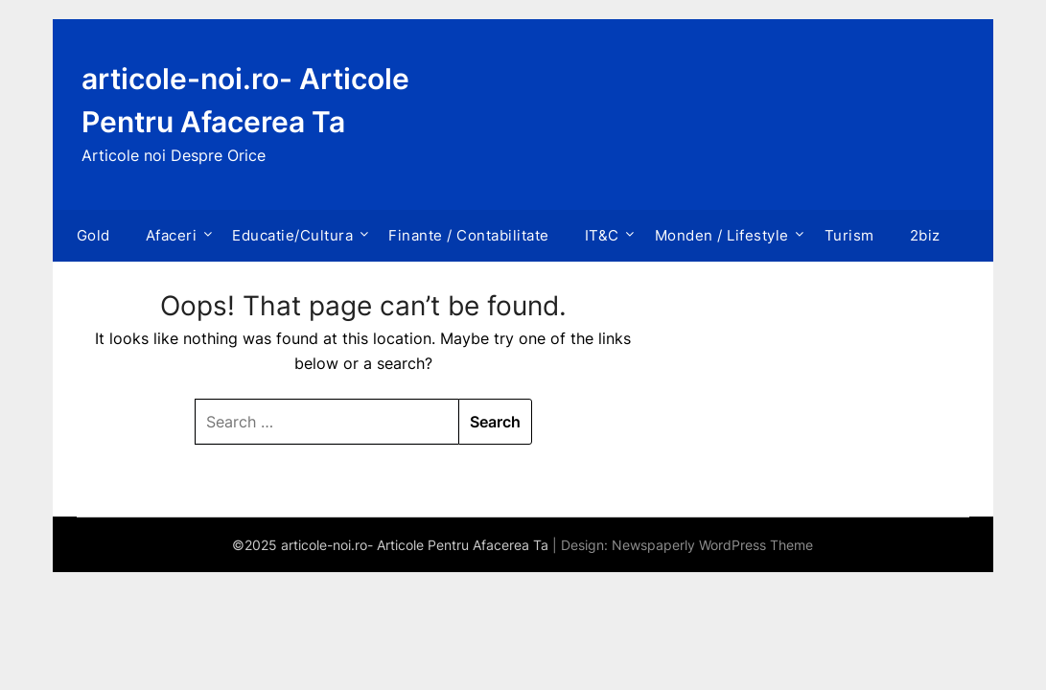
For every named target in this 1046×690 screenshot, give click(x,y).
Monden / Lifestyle (722, 235)
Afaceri (172, 235)
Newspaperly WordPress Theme (712, 545)
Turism (849, 235)
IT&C (602, 235)
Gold (93, 235)
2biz (925, 235)
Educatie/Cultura (292, 235)
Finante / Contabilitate (468, 235)
